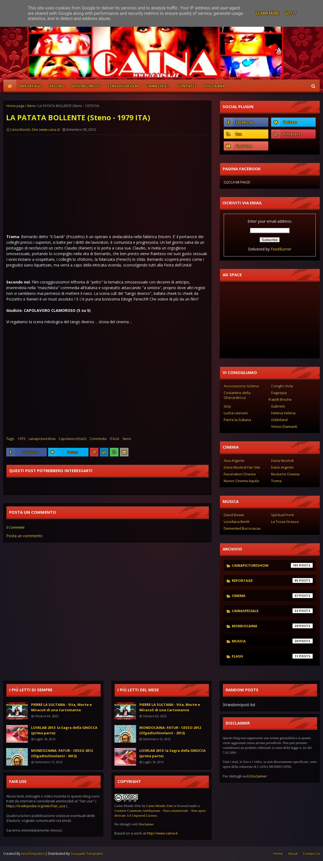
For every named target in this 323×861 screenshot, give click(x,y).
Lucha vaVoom (236, 413)
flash (272, 656)
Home (278, 853)
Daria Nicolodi (282, 460)
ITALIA (114, 438)
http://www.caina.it (162, 833)
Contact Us (311, 853)
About (293, 853)
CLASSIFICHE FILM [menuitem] (123, 86)
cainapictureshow (41, 438)
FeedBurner (281, 249)
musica (272, 641)
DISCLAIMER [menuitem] (214, 86)
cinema (272, 595)
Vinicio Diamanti (284, 426)
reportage (272, 580)
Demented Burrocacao (242, 528)
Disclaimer (146, 824)
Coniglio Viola (282, 385)
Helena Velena (283, 413)
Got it (290, 13)
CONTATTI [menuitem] (186, 86)
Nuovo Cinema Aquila (241, 480)
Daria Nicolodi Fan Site (242, 467)
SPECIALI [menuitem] (56, 86)
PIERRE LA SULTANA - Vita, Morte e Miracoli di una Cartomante (61, 707)
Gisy (227, 406)
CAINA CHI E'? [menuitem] (157, 86)
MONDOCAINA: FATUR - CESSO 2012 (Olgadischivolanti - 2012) (62, 753)
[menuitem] (9, 85)
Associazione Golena (241, 385)
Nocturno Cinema (285, 474)
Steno (31, 106)
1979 (21, 438)
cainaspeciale (272, 610)
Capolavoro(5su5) (72, 438)
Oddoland (279, 419)
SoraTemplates (32, 853)
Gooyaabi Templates (87, 853)
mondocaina (272, 625)
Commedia (98, 438)
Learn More (267, 13)
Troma (276, 480)
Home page (15, 106)
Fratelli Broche (280, 399)
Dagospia (279, 392)
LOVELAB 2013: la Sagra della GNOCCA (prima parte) (64, 730)
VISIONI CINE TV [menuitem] (86, 86)
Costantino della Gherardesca (237, 395)
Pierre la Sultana (237, 419)
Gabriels (278, 406)
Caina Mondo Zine (159, 806)
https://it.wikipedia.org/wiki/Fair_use (35, 805)
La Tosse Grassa (285, 521)
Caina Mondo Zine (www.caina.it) (35, 129)
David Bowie (234, 514)
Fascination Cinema (240, 474)
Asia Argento (234, 460)
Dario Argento (282, 467)
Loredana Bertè (236, 521)
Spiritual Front (282, 514)
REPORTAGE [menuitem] (30, 86)
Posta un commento (24, 535)
